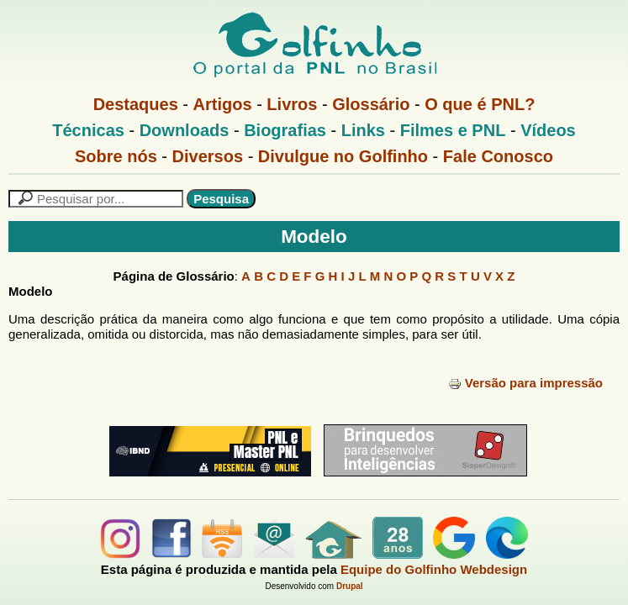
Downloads (185, 130)
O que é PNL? (480, 104)
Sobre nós (116, 156)
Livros (292, 104)
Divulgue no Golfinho (343, 156)
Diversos (208, 156)
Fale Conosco (498, 156)
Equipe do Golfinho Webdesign (433, 569)
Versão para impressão (525, 383)
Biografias (285, 130)
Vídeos (548, 130)
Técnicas (88, 130)
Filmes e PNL (453, 130)
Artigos (222, 104)
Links (363, 130)
